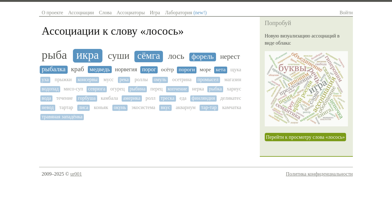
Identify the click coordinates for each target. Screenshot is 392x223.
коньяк (101, 107)
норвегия (126, 69)
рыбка (215, 88)
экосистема (143, 107)
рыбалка (53, 69)
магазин (232, 79)
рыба (54, 54)
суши (118, 55)
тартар (66, 107)
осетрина (181, 79)
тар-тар (209, 107)
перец (157, 88)
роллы (141, 79)
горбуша (87, 98)
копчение (177, 88)
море (205, 69)
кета (221, 69)
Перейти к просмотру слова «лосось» (305, 137)
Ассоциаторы (131, 12)
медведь (100, 69)
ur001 (76, 174)
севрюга (97, 88)
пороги (187, 69)
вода (46, 98)
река (124, 79)
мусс (109, 79)
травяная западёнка (62, 116)
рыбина (138, 88)
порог (149, 69)
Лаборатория (186, 12)
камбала (109, 98)
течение (64, 98)
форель (202, 56)
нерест (230, 56)
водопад (50, 88)
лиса (83, 107)
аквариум (186, 107)
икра (87, 55)
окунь (120, 107)
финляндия (203, 98)
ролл (150, 98)
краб (77, 69)
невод (48, 107)
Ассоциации (81, 12)
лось (176, 56)
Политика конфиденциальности (319, 174)
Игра (155, 12)
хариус (234, 88)
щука (235, 69)
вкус (165, 107)
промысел (208, 79)
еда (183, 98)
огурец (117, 88)
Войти (346, 12)
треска (167, 98)
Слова (105, 12)
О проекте (52, 12)
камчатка (231, 107)
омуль (160, 79)
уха (45, 79)
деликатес (230, 98)
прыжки (63, 79)
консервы (87, 79)
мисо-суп (73, 88)
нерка (198, 88)
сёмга (148, 56)
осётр (167, 69)
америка (132, 98)
